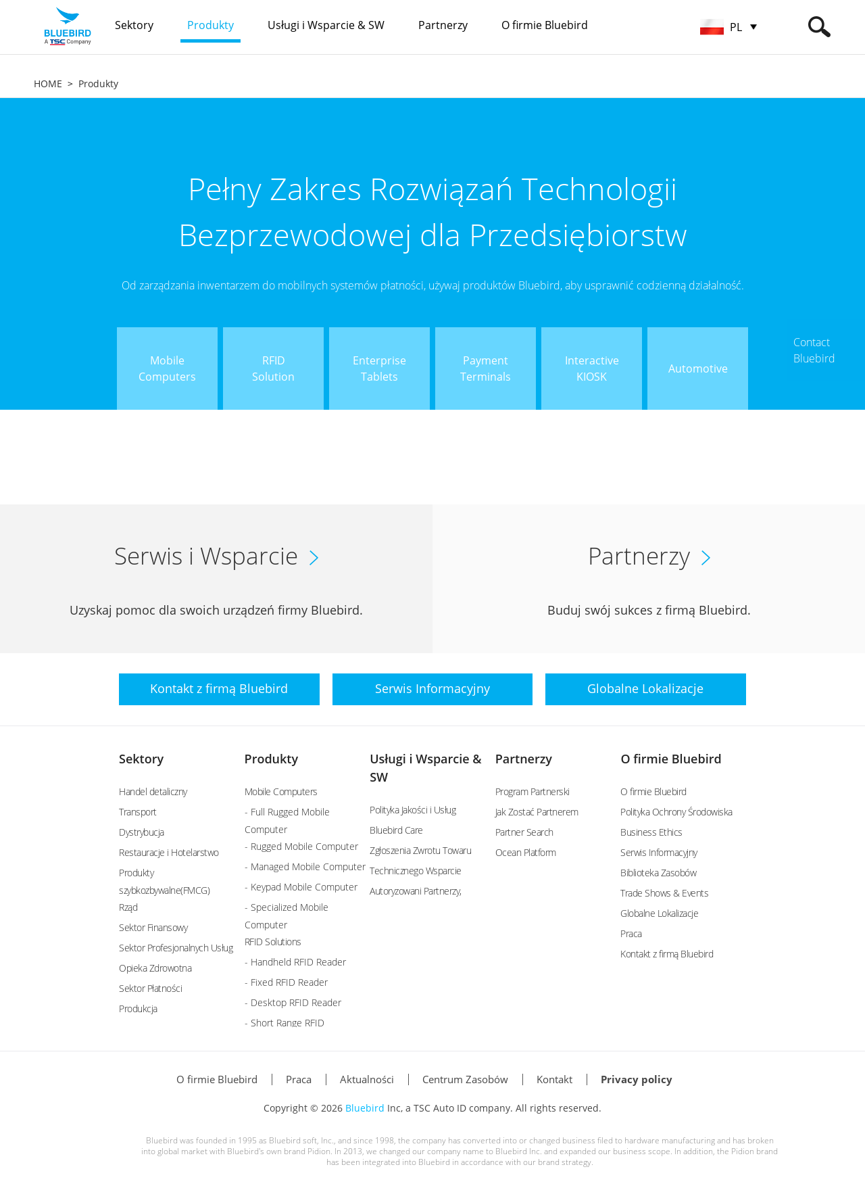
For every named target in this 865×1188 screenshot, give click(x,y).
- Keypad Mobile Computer (301, 886)
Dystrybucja (141, 832)
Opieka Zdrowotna (155, 967)
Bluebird (365, 1107)
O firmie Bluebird (670, 759)
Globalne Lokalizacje (659, 913)
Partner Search (524, 832)
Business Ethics (651, 832)
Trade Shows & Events (664, 892)
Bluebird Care (396, 830)
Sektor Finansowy (153, 927)
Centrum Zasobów (465, 1079)
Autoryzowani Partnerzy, (416, 890)
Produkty (98, 83)
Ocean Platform (525, 852)
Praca (631, 933)
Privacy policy (636, 1079)
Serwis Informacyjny (658, 852)
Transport (138, 811)
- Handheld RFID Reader (295, 961)
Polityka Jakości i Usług (412, 809)
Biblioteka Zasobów (658, 872)
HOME (48, 83)
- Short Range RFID (284, 1022)
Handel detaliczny (153, 791)
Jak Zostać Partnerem (536, 811)
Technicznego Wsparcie (416, 870)
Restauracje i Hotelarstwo (169, 852)
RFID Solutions (273, 941)
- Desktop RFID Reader (293, 1002)
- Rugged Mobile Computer (301, 846)
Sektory (141, 759)
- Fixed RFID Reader (286, 982)
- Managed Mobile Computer (305, 866)
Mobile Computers (281, 791)
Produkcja (138, 1008)
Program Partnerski (532, 791)
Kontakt (554, 1079)
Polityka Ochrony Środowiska (676, 811)
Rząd (128, 907)
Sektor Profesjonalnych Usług (175, 947)
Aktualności (367, 1079)
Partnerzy (523, 759)
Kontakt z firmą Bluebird (666, 953)
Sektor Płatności (150, 988)
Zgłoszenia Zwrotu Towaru (420, 850)
